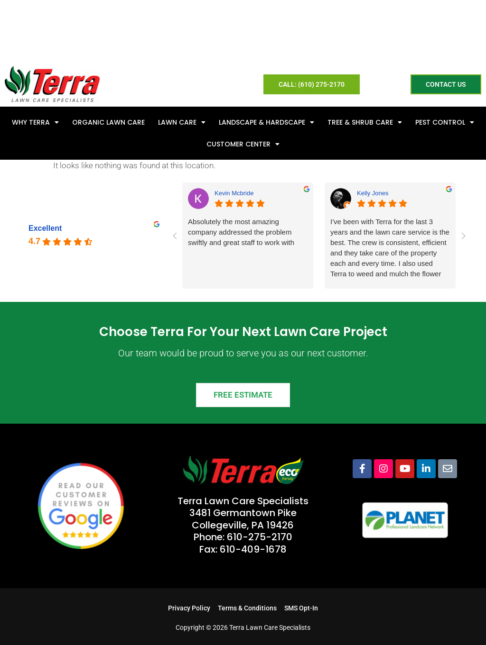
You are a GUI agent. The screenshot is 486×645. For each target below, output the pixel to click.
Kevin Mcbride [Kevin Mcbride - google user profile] (234, 193)
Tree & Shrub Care (364, 122)
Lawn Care (182, 122)
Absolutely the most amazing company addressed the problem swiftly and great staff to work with (241, 232)
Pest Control (444, 122)
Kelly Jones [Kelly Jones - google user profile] (372, 193)
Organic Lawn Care (108, 122)
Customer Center (243, 144)
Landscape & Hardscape (266, 122)
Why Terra (35, 122)
